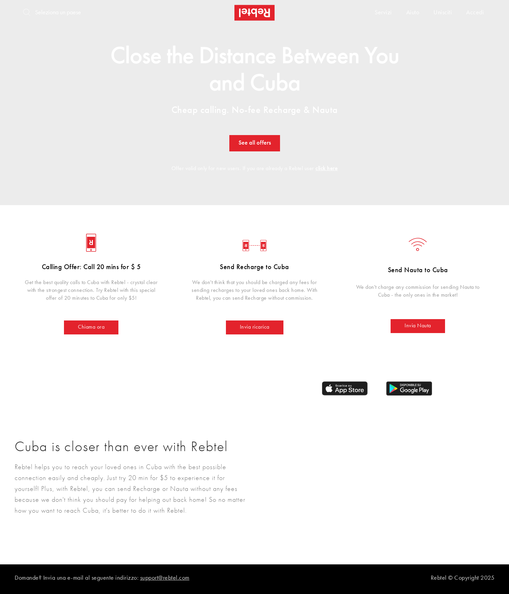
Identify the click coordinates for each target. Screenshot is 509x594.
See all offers (255, 143)
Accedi (475, 13)
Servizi (383, 13)
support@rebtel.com (165, 578)
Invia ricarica (254, 327)
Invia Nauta (418, 326)
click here (326, 168)
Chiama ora (91, 327)
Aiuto (413, 13)
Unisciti (442, 13)
